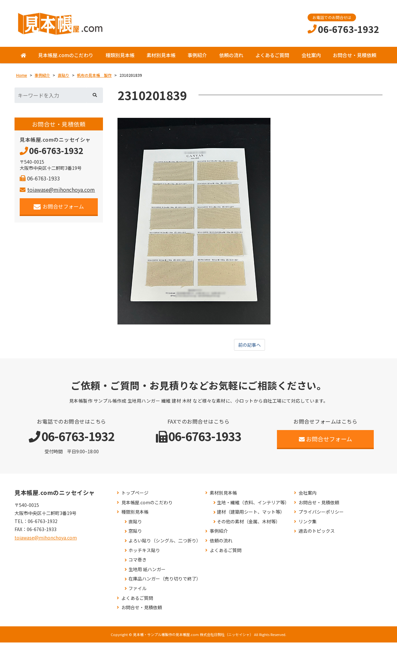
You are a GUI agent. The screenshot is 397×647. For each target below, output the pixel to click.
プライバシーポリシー (321, 516)
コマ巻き (137, 564)
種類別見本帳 (120, 59)
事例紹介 (197, 59)
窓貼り (135, 536)
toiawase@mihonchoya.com (57, 193)
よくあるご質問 (272, 59)
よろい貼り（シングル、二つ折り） (164, 545)
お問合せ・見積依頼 (354, 59)
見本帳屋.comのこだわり (65, 59)
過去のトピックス (317, 536)
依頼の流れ (231, 59)
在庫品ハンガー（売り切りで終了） (164, 583)
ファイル (137, 593)
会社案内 (311, 59)
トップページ (134, 497)
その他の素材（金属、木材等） (248, 526)
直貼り (135, 526)
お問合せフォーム (59, 210)
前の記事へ (249, 349)
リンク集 (308, 526)
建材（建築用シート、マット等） (251, 516)
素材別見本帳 (161, 59)
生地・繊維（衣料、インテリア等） (253, 507)
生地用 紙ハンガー (147, 574)
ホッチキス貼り (144, 555)
